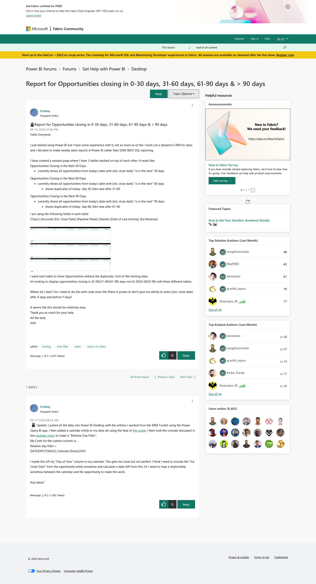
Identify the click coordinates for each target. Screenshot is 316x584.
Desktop (139, 68)
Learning (178, 28)
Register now (285, 55)
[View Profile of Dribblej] (45, 111)
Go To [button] (280, 38)
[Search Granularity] (176, 47)
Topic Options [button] (182, 94)
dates (78, 346)
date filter (62, 346)
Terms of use (261, 557)
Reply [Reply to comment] (186, 504)
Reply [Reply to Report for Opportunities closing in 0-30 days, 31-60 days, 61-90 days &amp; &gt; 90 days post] (186, 355)
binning (46, 346)
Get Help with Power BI (103, 68)
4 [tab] (248, 190)
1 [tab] (241, 190)
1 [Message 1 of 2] (42, 356)
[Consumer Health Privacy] (78, 571)
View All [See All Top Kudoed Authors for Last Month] (215, 394)
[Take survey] (222, 180)
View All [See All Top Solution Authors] (215, 309)
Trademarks (281, 557)
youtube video (45, 435)
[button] (159, 94)
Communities (144, 28)
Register (239, 38)
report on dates (96, 346)
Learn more (33, 15)
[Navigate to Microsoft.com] (37, 28)
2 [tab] (244, 190)
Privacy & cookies (239, 557)
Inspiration (110, 28)
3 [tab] (246, 190)
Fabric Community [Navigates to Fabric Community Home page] (68, 28)
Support (195, 28)
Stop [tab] (253, 190)
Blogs (163, 28)
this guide (139, 430)
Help (267, 38)
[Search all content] (241, 47)
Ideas (127, 28)
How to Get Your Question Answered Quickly (239, 220)
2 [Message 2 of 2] (42, 495)
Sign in (254, 38)
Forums (92, 28)
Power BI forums (41, 68)
